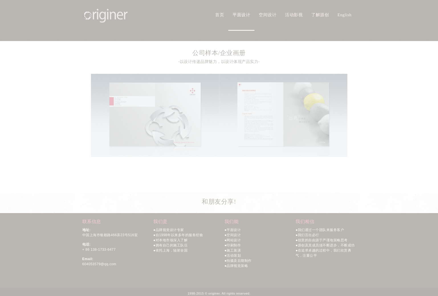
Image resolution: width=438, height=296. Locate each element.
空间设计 (267, 15)
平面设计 (241, 15)
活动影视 (294, 15)
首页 (219, 15)
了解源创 (320, 15)
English (344, 15)
